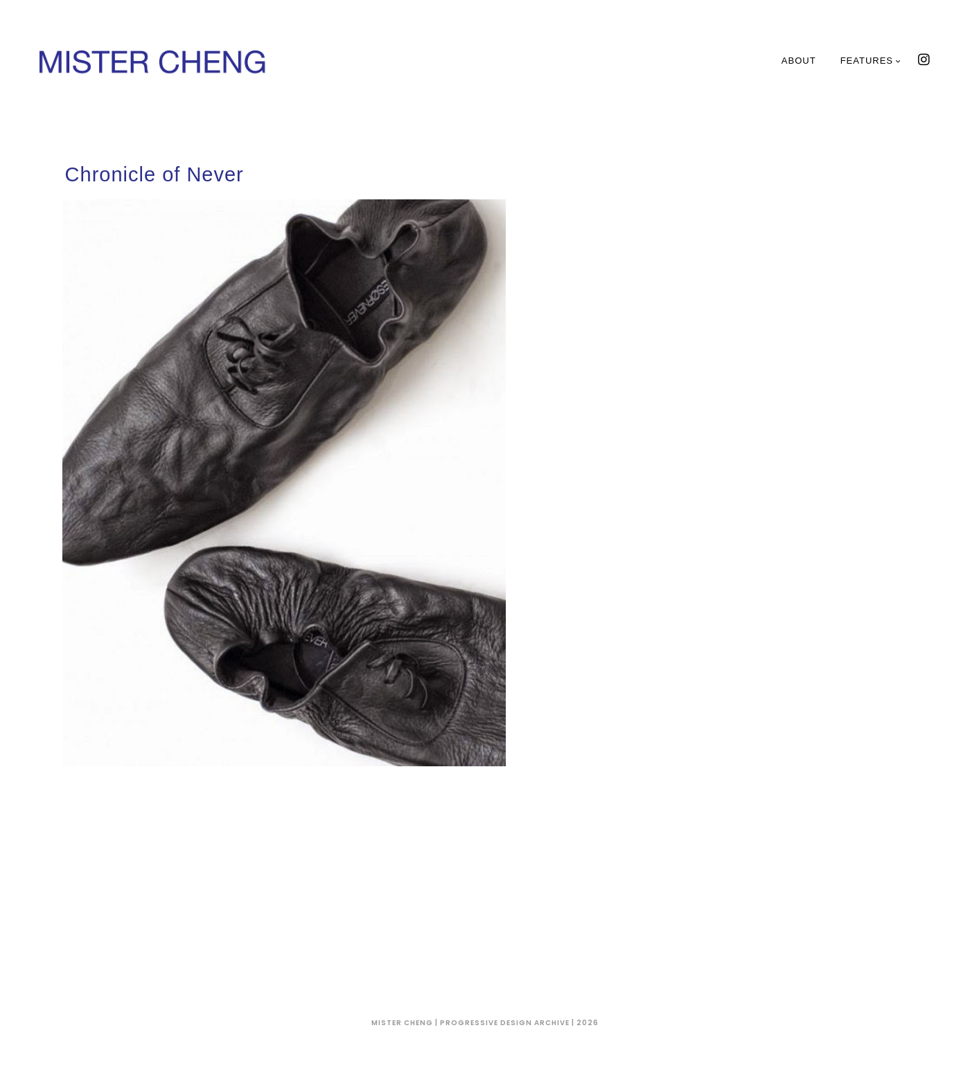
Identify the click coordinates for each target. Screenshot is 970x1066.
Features (870, 60)
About (799, 60)
